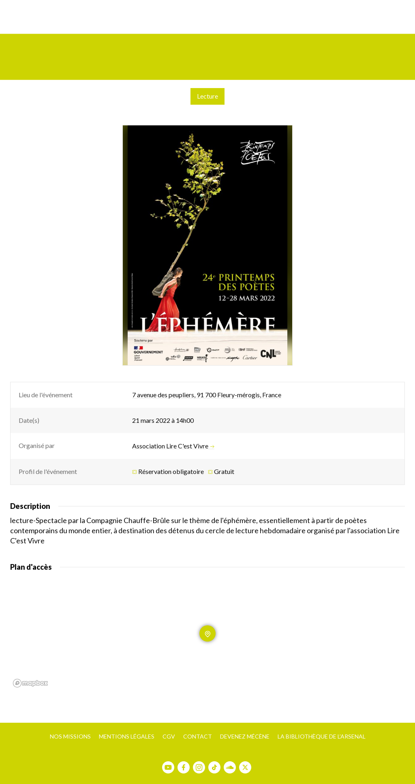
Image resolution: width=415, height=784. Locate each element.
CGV (169, 736)
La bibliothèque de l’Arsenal (322, 736)
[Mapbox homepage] (30, 683)
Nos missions (70, 736)
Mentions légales (126, 736)
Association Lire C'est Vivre (173, 446)
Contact (197, 736)
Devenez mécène (245, 736)
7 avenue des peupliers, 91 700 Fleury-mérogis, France (206, 394)
